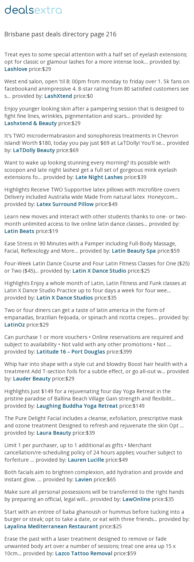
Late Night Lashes (99, 177)
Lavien (83, 479)
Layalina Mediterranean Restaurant (51, 526)
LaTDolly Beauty (34, 150)
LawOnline (136, 499)
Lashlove (15, 69)
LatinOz (14, 324)
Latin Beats (19, 231)
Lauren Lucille (86, 459)
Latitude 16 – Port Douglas (70, 351)
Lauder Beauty (32, 378)
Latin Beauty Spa (134, 250)
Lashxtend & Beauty (30, 123)
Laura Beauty (53, 432)
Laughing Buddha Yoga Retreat (77, 405)
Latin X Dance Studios (64, 297)
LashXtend (58, 96)
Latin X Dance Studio (99, 270)
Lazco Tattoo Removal (83, 553)
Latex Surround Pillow (65, 204)
